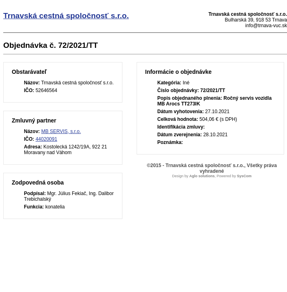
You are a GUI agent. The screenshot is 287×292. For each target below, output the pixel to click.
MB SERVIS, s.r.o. (61, 131)
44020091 (46, 139)
